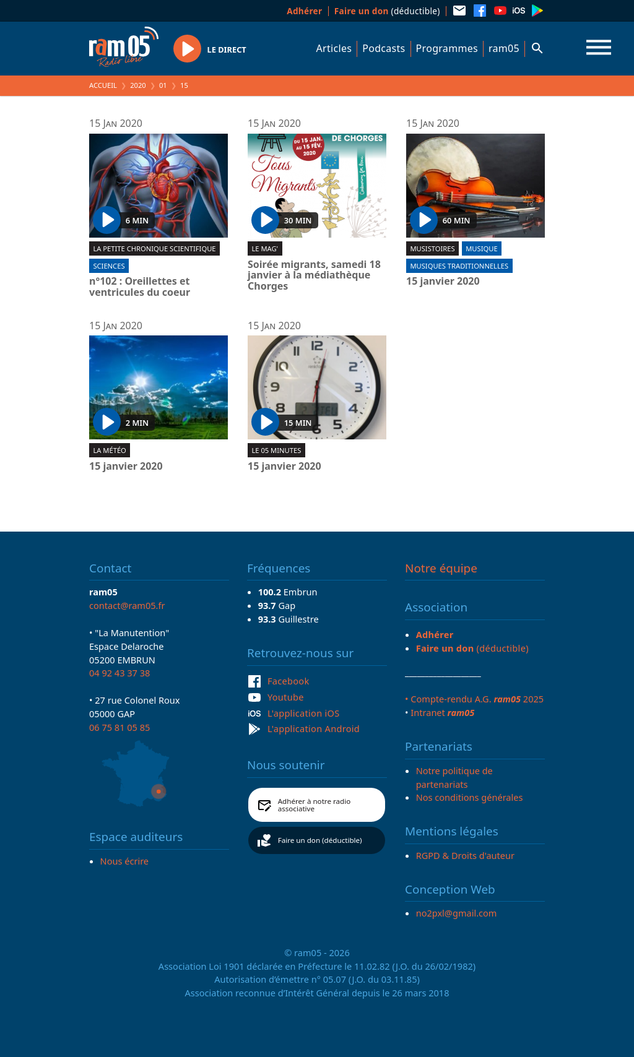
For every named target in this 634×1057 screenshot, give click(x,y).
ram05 (504, 48)
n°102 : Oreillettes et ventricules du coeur (139, 287)
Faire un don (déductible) (320, 840)
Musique (481, 248)
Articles (334, 48)
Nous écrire (124, 861)
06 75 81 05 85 (119, 727)
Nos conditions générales (469, 797)
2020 (138, 85)
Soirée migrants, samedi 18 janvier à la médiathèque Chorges (314, 275)
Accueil (103, 85)
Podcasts (383, 48)
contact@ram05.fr (127, 605)
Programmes (447, 48)
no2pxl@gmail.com (456, 913)
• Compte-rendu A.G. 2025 (474, 698)
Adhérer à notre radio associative (314, 804)
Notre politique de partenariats (454, 777)
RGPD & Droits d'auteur (465, 855)
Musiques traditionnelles (459, 265)
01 (163, 85)
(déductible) (387, 11)
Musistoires (432, 248)
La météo (109, 450)
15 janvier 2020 (443, 281)
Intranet (442, 712)
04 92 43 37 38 (119, 673)
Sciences (108, 265)
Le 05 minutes (276, 450)
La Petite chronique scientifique (154, 248)
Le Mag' (264, 248)
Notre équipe (441, 568)
